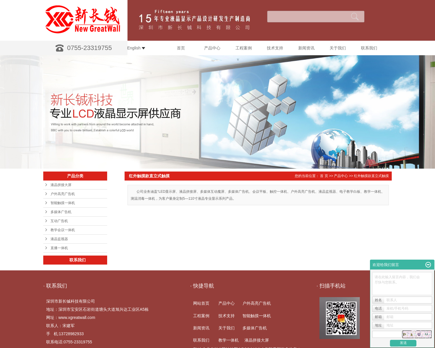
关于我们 (338, 48)
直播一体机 (59, 248)
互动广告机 (59, 221)
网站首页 (201, 303)
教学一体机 (228, 340)
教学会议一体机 (63, 230)
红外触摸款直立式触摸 (371, 176)
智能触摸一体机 (63, 203)
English (136, 48)
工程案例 (244, 48)
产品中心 (212, 48)
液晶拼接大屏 (61, 185)
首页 (181, 48)
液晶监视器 (59, 239)
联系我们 (369, 48)
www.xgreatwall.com (76, 317)
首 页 (324, 176)
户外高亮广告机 (63, 194)
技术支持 (275, 48)
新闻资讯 (306, 48)
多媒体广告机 (61, 212)
